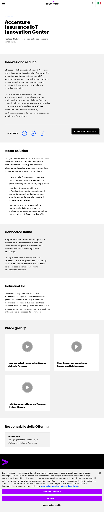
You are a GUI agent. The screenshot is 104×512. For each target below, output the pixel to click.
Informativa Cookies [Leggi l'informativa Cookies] (50, 486)
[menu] (3, 3)
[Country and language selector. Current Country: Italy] (99, 3)
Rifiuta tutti (52, 498)
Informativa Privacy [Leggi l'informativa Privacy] (69, 486)
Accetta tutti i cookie (52, 491)
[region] (52, 490)
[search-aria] (92, 3)
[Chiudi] (100, 473)
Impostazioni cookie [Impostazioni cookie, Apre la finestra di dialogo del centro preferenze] (52, 505)
